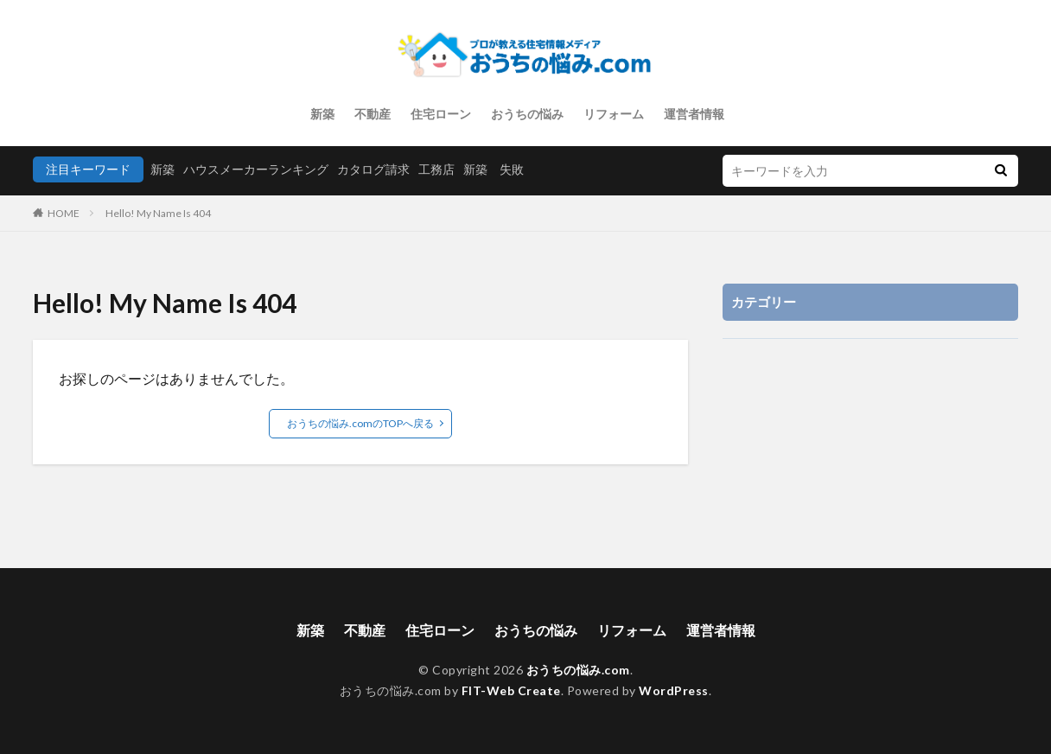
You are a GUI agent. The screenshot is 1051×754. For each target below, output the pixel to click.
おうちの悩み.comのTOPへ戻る (360, 423)
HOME (64, 213)
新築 (322, 113)
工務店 (436, 169)
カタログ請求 (373, 169)
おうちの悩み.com (578, 669)
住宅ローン (441, 113)
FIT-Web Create (511, 690)
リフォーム (613, 113)
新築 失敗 (493, 169)
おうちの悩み (527, 113)
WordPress (674, 690)
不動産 (372, 113)
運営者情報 (694, 113)
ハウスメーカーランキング (255, 169)
